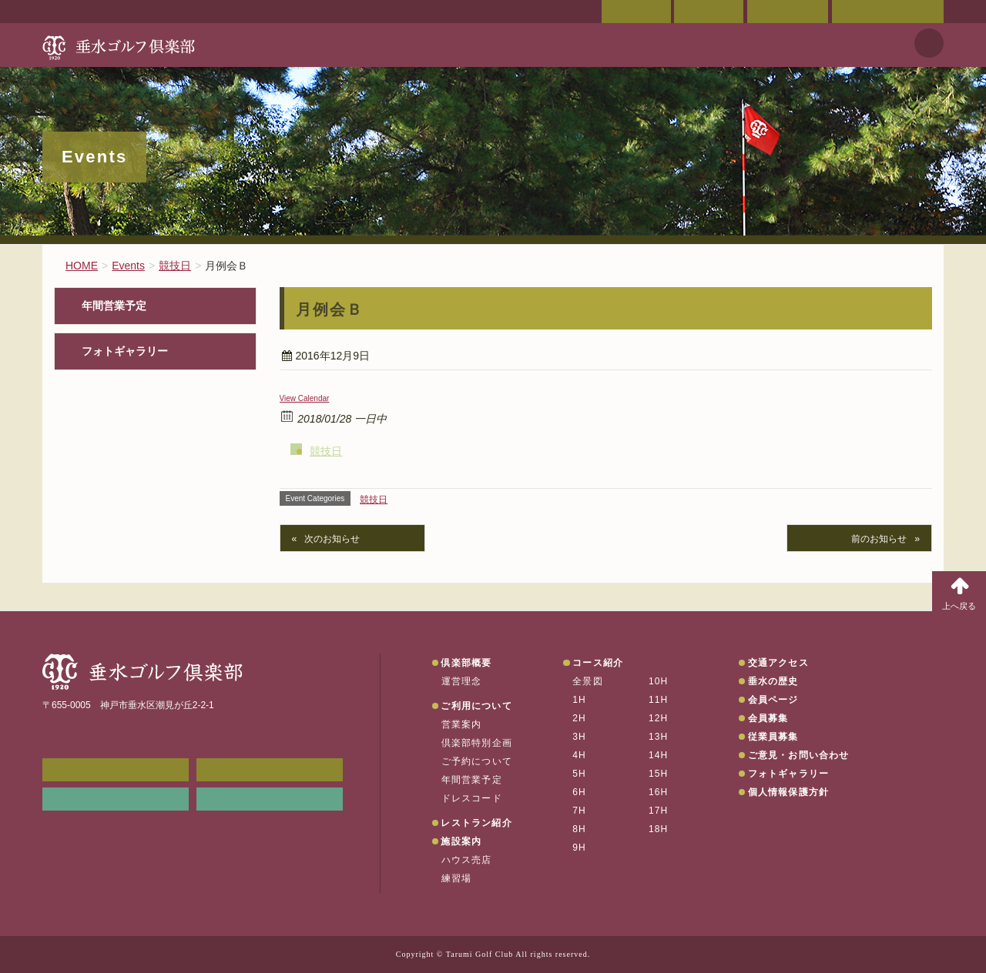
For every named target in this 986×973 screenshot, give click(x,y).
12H (659, 718)
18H (659, 829)
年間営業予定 (114, 306)
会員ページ (636, 11)
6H (579, 792)
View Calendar (305, 398)
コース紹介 (597, 662)
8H (579, 829)
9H (579, 847)
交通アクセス (708, 11)
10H (659, 681)
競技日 (326, 451)
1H (579, 699)
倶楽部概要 (466, 662)
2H (579, 718)
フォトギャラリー (125, 351)
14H (659, 755)
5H (579, 773)
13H (659, 736)
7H (579, 810)
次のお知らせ (332, 538)
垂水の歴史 (773, 681)
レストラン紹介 (476, 823)
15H (659, 773)
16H (659, 792)
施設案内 (461, 841)
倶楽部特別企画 (476, 742)
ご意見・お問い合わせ (888, 11)
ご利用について (476, 705)
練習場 (456, 878)
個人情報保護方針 (789, 792)
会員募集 (768, 718)
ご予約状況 (787, 11)
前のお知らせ (879, 538)
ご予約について (476, 761)
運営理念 (461, 681)
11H (659, 699)
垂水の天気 (269, 799)
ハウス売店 (466, 859)
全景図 (587, 681)
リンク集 (115, 799)
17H (659, 810)
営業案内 (461, 724)
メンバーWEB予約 (115, 769)
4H (579, 755)
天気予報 (929, 43)
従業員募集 (773, 736)
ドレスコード (471, 798)
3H (579, 736)
